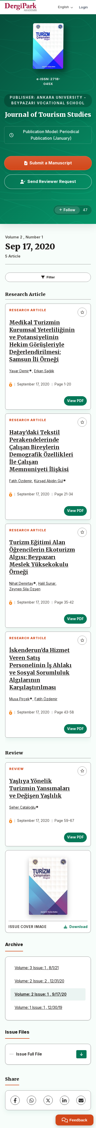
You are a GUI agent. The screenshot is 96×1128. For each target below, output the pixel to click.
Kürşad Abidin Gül (48, 481)
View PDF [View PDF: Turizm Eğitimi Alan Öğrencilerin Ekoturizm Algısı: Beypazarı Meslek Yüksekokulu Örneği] (75, 619)
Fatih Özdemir (20, 481)
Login (83, 7)
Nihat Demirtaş (21, 583)
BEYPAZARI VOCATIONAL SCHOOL (48, 103)
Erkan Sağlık (44, 371)
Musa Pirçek (19, 699)
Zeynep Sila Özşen (24, 589)
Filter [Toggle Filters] (48, 277)
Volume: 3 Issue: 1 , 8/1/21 (37, 967)
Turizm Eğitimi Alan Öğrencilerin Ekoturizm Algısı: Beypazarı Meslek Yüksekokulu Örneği (42, 557)
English (65, 7)
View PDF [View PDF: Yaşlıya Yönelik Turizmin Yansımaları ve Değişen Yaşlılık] (75, 837)
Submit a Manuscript (48, 162)
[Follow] (67, 210)
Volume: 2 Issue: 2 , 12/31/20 (39, 981)
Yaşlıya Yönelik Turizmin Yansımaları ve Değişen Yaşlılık (39, 788)
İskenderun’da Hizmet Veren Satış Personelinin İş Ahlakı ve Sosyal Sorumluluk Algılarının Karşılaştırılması (40, 669)
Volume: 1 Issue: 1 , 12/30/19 (38, 1007)
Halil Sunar (47, 583)
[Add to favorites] (82, 312)
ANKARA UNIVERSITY (60, 97)
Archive (14, 944)
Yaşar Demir (19, 371)
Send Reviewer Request (48, 181)
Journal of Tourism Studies (48, 115)
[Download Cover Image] (76, 927)
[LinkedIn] (64, 1100)
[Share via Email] (81, 1100)
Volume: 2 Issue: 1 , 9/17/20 (41, 994)
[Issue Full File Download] (81, 1054)
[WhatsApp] (31, 1100)
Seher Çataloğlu (22, 807)
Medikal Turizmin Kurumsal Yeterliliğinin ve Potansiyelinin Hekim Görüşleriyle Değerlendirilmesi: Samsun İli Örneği (42, 341)
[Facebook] (15, 1100)
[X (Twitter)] (48, 1100)
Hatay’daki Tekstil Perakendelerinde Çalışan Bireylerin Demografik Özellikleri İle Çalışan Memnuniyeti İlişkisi (41, 451)
